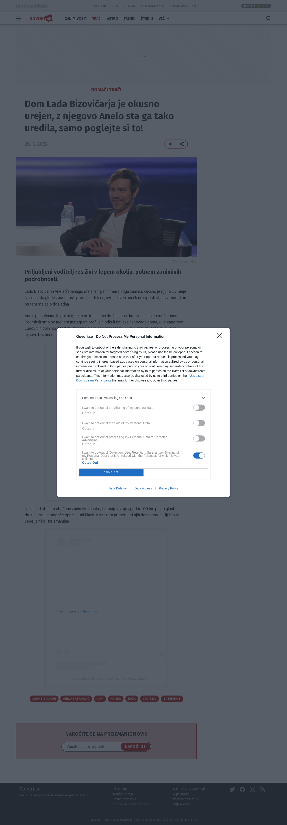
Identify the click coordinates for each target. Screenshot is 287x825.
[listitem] (143, 397)
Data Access (143, 488)
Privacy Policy (168, 488)
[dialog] (143, 412)
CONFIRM (111, 472)
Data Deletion (118, 488)
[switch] (199, 408)
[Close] (221, 337)
